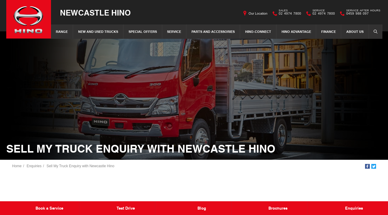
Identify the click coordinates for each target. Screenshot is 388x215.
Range (62, 31)
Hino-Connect (258, 31)
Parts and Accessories (213, 31)
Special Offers (143, 31)
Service (174, 31)
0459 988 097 (362, 13)
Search (373, 31)
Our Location (258, 13)
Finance (328, 31)
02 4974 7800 (288, 13)
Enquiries (34, 166)
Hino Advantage (296, 31)
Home (17, 166)
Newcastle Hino (95, 12)
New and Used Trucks (98, 31)
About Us (355, 31)
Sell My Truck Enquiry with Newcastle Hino (80, 166)
